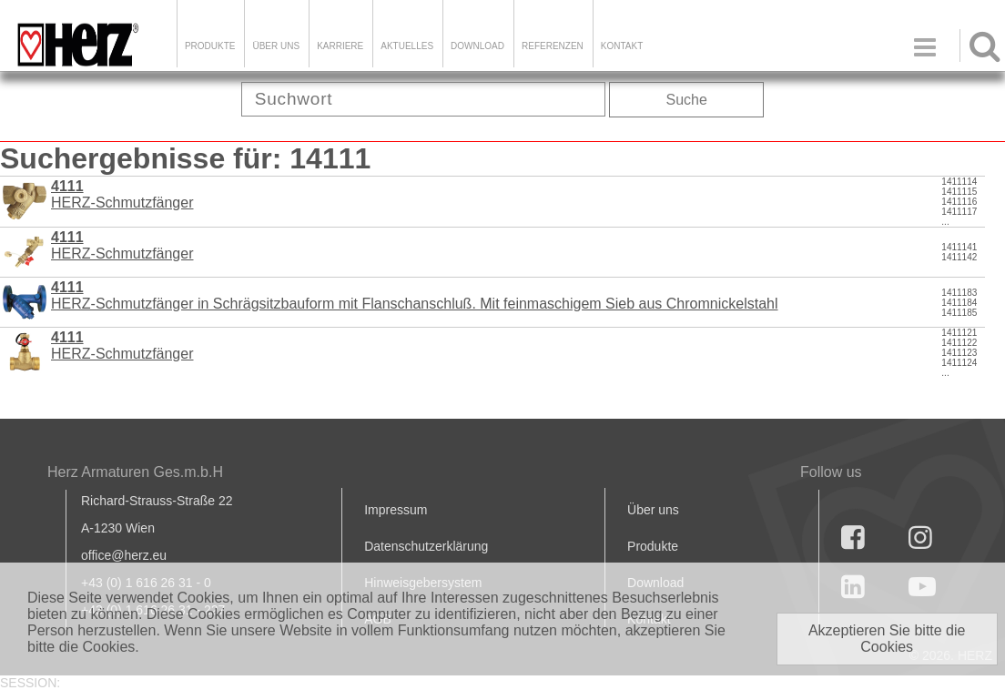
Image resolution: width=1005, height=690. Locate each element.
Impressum (395, 509)
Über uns (653, 509)
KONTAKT (622, 46)
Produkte (210, 46)
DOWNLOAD (477, 46)
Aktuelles (407, 46)
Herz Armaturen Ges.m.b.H (135, 472)
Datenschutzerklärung (426, 546)
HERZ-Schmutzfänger (122, 194)
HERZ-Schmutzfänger (122, 345)
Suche (686, 99)
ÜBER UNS (275, 46)
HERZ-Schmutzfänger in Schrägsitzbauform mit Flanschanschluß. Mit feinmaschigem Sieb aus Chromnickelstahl (414, 295)
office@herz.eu (124, 555)
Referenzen (553, 46)
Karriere (340, 46)
